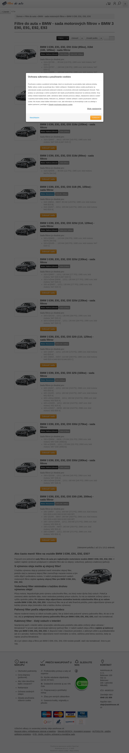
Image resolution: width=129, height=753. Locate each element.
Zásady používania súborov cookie (60, 107)
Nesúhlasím (34, 120)
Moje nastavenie (94, 111)
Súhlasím (96, 120)
